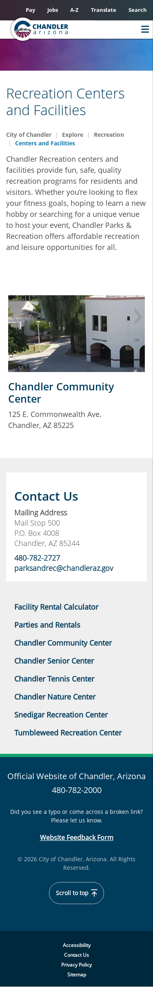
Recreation (109, 134)
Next (139, 316)
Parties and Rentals (47, 625)
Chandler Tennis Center (54, 679)
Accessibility (77, 945)
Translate (103, 9)
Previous (14, 316)
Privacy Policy (76, 964)
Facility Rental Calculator (56, 607)
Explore (72, 134)
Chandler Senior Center (54, 661)
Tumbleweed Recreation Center (68, 732)
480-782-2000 (77, 789)
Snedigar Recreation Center (61, 715)
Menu (143, 29)
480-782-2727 (37, 558)
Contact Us (76, 954)
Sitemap (76, 974)
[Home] (55, 29)
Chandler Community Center (61, 392)
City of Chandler (28, 134)
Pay (30, 9)
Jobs (52, 9)
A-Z (74, 9)
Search (138, 9)
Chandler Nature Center (54, 697)
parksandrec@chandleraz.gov (64, 568)
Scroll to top (77, 893)
